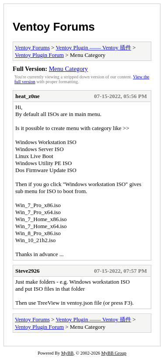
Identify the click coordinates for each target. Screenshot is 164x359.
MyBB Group (113, 353)
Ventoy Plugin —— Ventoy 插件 (93, 47)
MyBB (67, 353)
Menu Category (68, 68)
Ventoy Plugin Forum (39, 55)
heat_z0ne (27, 96)
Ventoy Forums (54, 26)
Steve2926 (27, 270)
